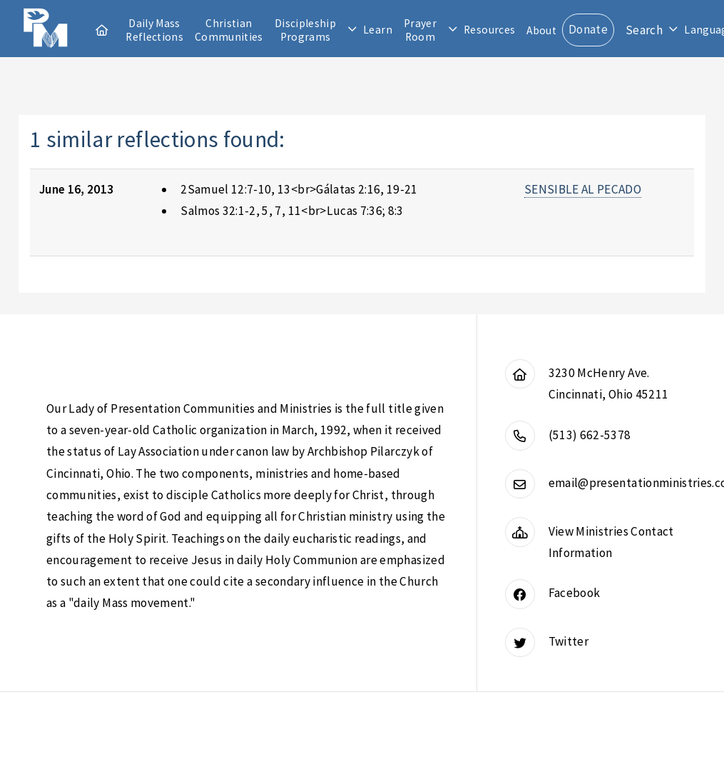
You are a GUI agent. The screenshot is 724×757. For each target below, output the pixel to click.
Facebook (575, 593)
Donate (588, 29)
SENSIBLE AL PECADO (582, 189)
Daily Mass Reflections (154, 30)
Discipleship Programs (305, 30)
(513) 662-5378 (590, 435)
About (541, 30)
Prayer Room (420, 30)
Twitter (568, 641)
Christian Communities (229, 30)
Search (644, 30)
